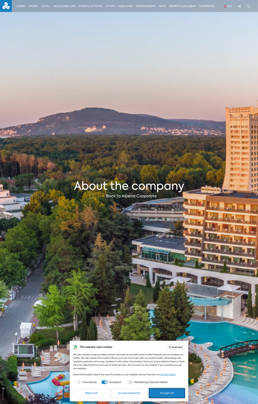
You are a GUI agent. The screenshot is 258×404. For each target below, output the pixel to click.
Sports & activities (91, 6)
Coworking (207, 6)
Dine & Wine (126, 6)
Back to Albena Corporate (129, 196)
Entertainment (146, 6)
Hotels (45, 6)
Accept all (167, 393)
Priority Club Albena (183, 6)
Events (111, 6)
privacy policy (168, 374)
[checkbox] (85, 382)
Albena (21, 6)
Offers (33, 6)
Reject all (91, 393)
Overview (176, 347)
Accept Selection (129, 393)
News (163, 6)
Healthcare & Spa (65, 6)
